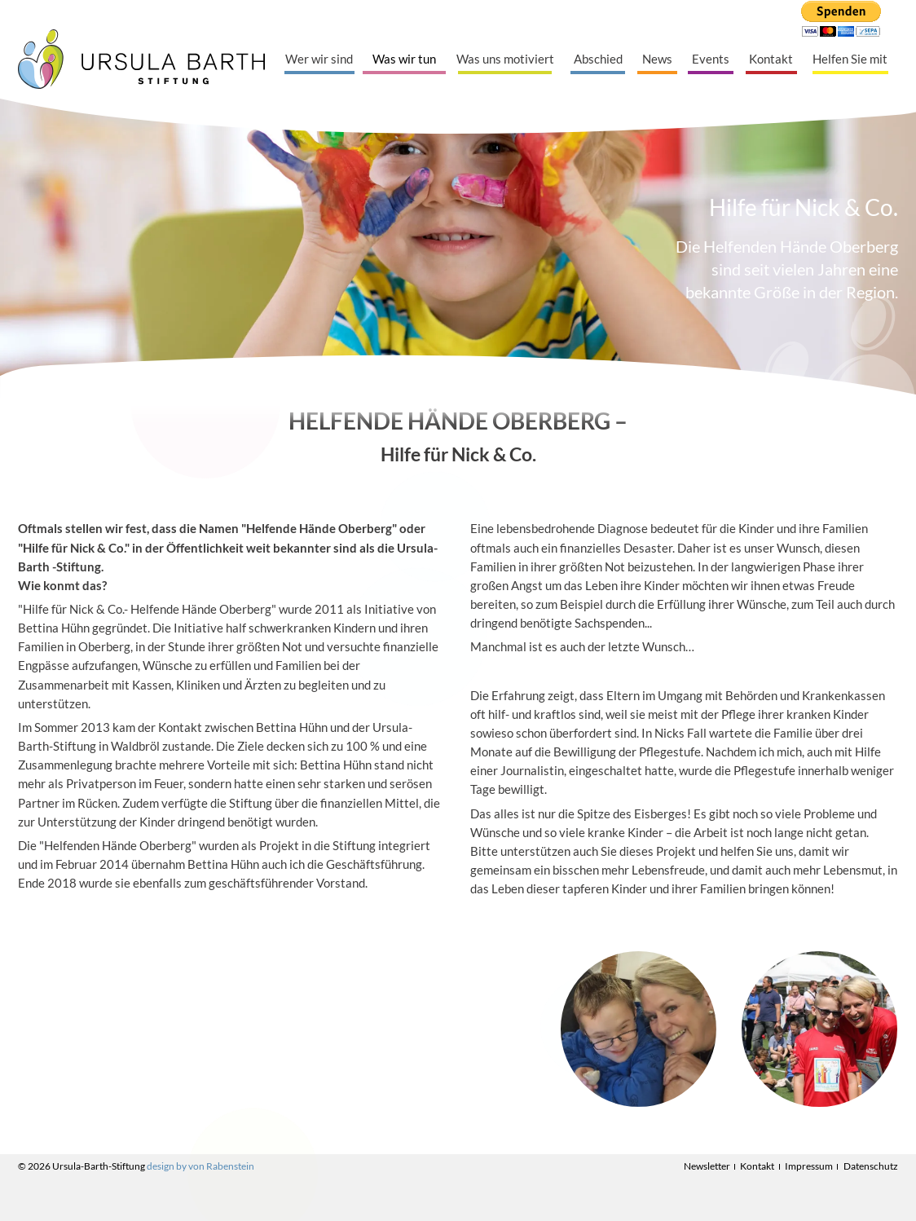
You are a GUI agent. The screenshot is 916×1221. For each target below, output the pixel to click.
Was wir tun (404, 58)
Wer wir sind (319, 58)
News (657, 58)
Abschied (598, 58)
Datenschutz (870, 1166)
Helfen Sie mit (850, 58)
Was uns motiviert (505, 58)
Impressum (809, 1166)
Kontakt (771, 58)
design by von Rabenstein (200, 1166)
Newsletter (707, 1166)
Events (710, 58)
